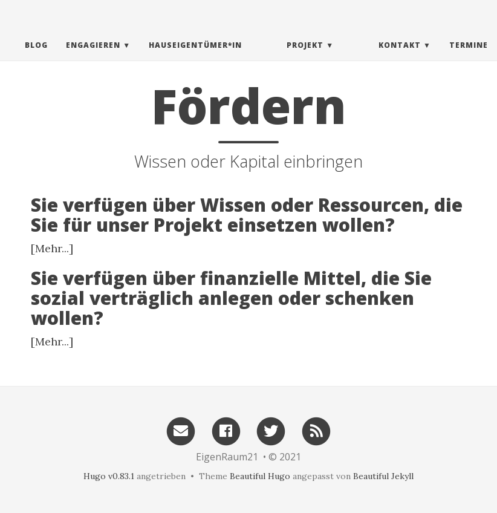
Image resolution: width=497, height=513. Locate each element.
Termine (468, 57)
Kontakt (399, 57)
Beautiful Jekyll (383, 476)
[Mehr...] (52, 248)
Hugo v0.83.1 (108, 476)
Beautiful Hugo (260, 476)
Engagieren (93, 57)
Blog (36, 57)
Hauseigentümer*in (195, 57)
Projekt (305, 57)
